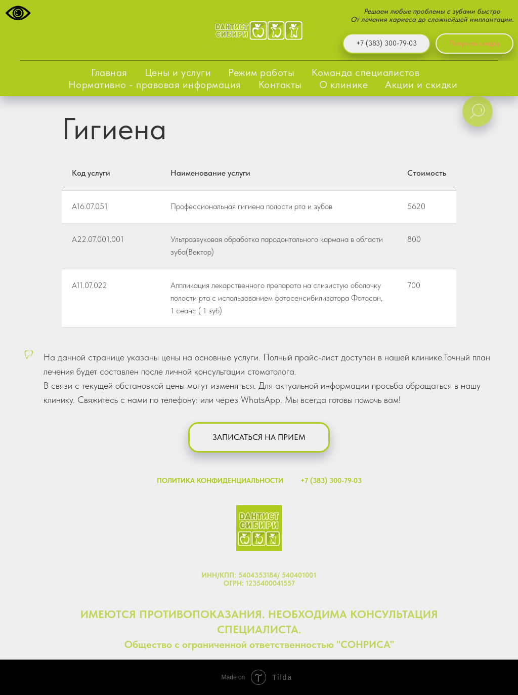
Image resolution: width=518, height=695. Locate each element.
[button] (259, 437)
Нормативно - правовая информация (154, 84)
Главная (109, 72)
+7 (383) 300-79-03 (331, 480)
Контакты (280, 84)
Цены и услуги (178, 72)
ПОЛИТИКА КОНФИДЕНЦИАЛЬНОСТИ (220, 480)
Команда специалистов (365, 72)
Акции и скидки (421, 84)
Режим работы (261, 72)
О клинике (343, 84)
